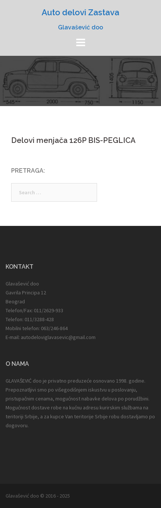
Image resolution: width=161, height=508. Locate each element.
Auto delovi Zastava (80, 12)
